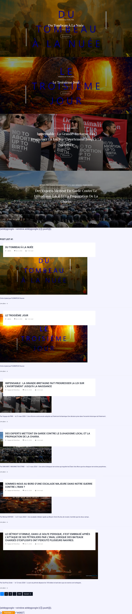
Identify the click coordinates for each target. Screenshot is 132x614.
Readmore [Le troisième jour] (66, 93)
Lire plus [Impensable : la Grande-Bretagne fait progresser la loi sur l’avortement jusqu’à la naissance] (4, 421)
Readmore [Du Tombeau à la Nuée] (66, 36)
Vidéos (61, 19)
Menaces (74, 128)
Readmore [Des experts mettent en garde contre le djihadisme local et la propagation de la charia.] (66, 212)
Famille (67, 128)
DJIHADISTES (61, 185)
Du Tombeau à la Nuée (66, 25)
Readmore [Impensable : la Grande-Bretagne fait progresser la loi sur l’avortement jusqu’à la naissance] (66, 155)
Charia (52, 185)
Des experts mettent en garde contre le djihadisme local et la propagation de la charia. (66, 196)
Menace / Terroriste (84, 185)
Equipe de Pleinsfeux (13, 390)
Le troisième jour (66, 82)
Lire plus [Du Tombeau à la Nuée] (4, 303)
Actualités (69, 19)
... (14, 594)
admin (9, 251)
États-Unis (70, 185)
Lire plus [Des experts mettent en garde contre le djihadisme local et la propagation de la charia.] (4, 472)
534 (19, 594)
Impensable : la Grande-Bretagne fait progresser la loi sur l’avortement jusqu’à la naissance (66, 139)
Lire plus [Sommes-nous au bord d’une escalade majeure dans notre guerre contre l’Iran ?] (4, 522)
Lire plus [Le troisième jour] (4, 371)
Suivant (27, 594)
